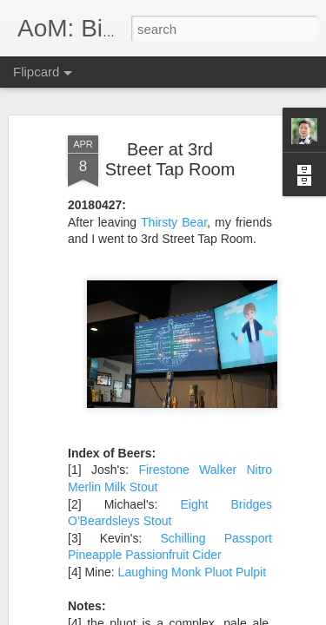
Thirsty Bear (174, 222)
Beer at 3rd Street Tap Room (170, 159)
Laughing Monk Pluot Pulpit (192, 572)
